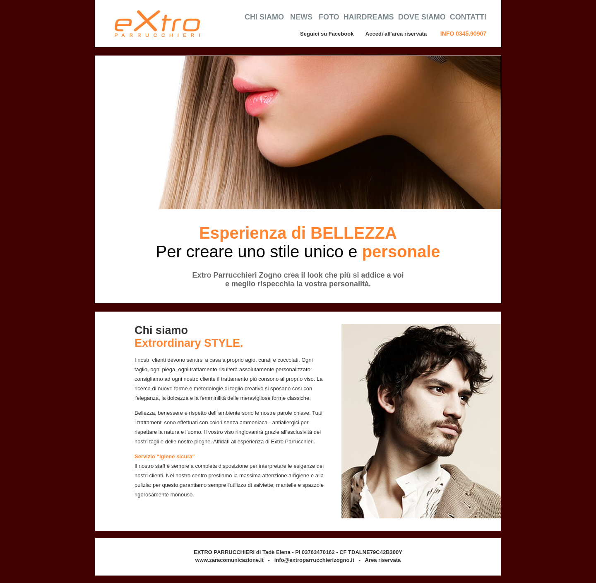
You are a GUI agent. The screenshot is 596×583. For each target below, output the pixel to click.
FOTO (329, 17)
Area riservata (383, 560)
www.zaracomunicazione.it (229, 560)
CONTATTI (468, 17)
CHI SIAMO (264, 17)
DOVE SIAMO (422, 17)
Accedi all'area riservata (396, 34)
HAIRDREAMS (369, 17)
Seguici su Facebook (326, 34)
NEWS (301, 17)
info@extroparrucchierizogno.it (314, 560)
